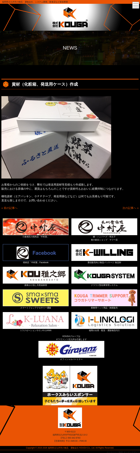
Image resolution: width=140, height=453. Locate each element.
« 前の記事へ (9, 208)
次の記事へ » (130, 208)
